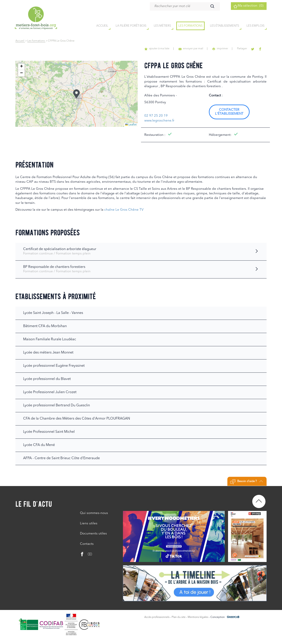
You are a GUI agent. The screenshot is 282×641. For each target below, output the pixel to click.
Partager (245, 48)
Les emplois (255, 26)
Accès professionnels (156, 617)
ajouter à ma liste (164, 48)
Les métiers (162, 26)
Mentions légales (198, 617)
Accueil (20, 41)
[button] (76, 93)
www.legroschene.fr (159, 120)
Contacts (87, 544)
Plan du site (179, 617)
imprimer (224, 48)
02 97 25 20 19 (156, 116)
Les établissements (224, 26)
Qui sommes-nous (94, 513)
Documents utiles (93, 533)
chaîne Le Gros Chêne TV (123, 210)
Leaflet (131, 124)
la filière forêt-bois (131, 26)
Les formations (190, 26)
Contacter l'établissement (229, 112)
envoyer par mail (197, 48)
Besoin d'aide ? (246, 482)
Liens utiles (88, 523)
